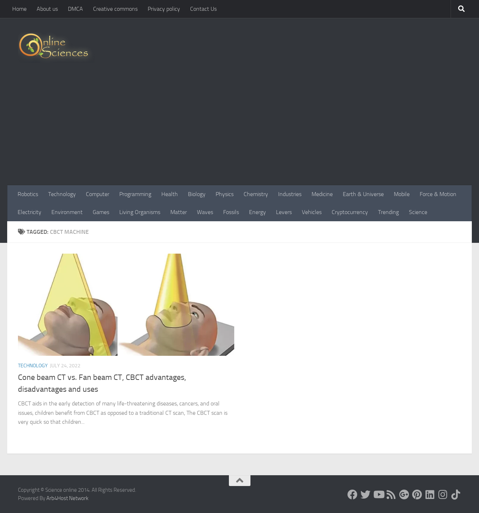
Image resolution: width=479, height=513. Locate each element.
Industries (289, 194)
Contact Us (203, 8)
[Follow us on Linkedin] (430, 495)
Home (19, 8)
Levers (284, 212)
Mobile (402, 194)
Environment (67, 212)
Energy (257, 212)
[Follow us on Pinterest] (417, 495)
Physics (225, 194)
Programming (135, 194)
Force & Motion (438, 194)
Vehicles (312, 212)
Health (169, 194)
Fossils (231, 212)
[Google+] (404, 495)
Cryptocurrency (350, 212)
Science (418, 212)
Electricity (29, 212)
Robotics (28, 194)
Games (101, 212)
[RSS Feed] (391, 495)
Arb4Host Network (67, 498)
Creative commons (115, 8)
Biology (197, 194)
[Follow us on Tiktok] (456, 495)
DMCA (75, 8)
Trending (388, 212)
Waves (205, 212)
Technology (62, 194)
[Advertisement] (239, 131)
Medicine (322, 194)
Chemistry (256, 194)
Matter (178, 212)
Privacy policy (164, 8)
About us (47, 8)
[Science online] (352, 495)
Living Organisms (139, 212)
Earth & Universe (363, 194)
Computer (97, 194)
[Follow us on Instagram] (443, 495)
